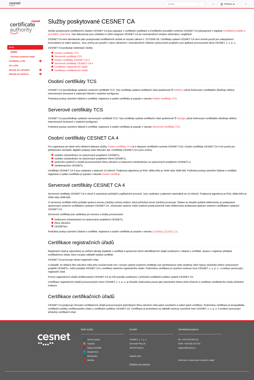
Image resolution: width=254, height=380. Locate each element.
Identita (90, 360)
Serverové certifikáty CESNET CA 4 (73, 63)
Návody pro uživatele (19, 70)
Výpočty (91, 343)
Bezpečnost (92, 352)
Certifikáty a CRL (17, 61)
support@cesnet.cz (187, 348)
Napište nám (135, 356)
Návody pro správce (19, 74)
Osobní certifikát (111, 174)
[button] (212, 4)
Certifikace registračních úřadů (70, 66)
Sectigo (181, 118)
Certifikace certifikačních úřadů (71, 70)
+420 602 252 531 (192, 343)
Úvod (11, 47)
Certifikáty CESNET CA (165, 231)
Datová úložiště (94, 348)
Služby (14, 52)
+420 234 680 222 (190, 339)
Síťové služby (93, 339)
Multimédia (92, 356)
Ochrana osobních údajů (23, 56)
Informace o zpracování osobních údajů (196, 360)
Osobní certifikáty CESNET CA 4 (72, 60)
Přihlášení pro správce (139, 364)
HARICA (178, 90)
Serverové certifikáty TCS (68, 56)
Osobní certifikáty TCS (66, 53)
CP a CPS (13, 65)
